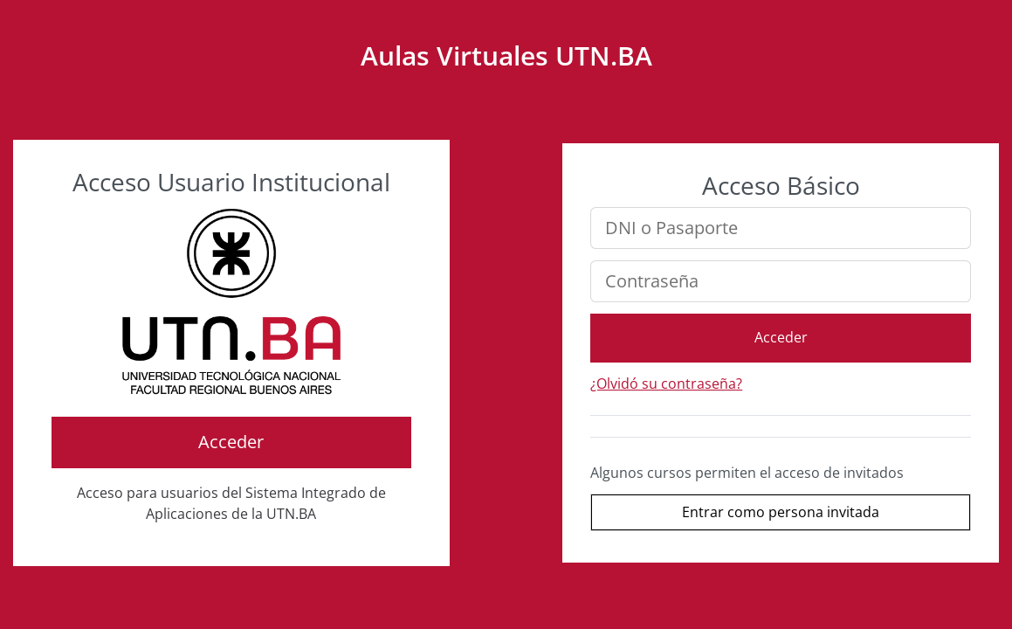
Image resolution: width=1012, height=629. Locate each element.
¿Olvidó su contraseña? (666, 383)
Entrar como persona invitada (780, 512)
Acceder (231, 441)
